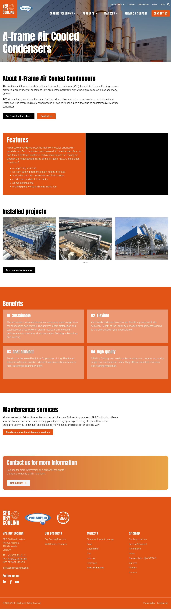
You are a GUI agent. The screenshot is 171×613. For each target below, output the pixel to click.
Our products (53, 533)
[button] (6, 239)
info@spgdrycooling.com (16, 567)
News (154, 4)
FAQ (163, 4)
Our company (117, 4)
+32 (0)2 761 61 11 (17, 555)
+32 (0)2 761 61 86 (17, 558)
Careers (131, 4)
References (143, 4)
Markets (92, 533)
